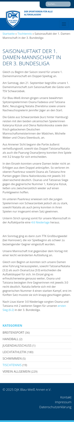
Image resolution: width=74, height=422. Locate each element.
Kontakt (65, 397)
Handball (10, 339)
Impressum (63, 402)
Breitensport (13, 332)
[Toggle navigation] (64, 24)
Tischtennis (24, 34)
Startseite (9, 34)
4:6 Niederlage (40, 222)
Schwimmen (12, 358)
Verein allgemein (16, 371)
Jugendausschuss (17, 345)
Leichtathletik (14, 352)
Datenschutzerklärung (55, 407)
